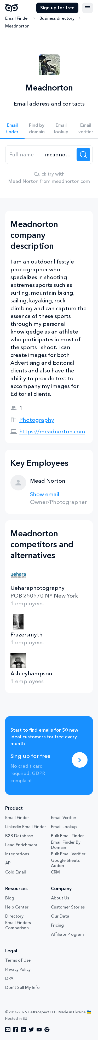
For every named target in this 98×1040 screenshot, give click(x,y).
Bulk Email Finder (67, 835)
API (8, 862)
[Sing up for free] (80, 760)
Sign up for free (57, 8)
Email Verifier (63, 817)
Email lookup (61, 128)
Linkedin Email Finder (25, 826)
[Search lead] (83, 154)
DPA (9, 978)
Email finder (12, 128)
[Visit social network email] (7, 1029)
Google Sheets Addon (65, 863)
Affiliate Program (67, 934)
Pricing (57, 925)
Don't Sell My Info (22, 987)
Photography (36, 420)
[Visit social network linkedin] (23, 1029)
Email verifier (85, 128)
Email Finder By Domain (65, 845)
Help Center (16, 907)
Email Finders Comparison (18, 925)
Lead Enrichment (21, 844)
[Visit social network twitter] (31, 1029)
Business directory (56, 18)
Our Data (60, 916)
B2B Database (19, 835)
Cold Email (15, 872)
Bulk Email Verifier (68, 853)
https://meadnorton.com (52, 431)
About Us (60, 897)
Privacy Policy (18, 969)
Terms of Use (18, 960)
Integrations (17, 853)
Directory (14, 916)
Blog (9, 897)
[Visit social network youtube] (39, 1029)
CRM (55, 872)
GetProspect (11, 8)
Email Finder (17, 18)
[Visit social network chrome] (47, 1029)
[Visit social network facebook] (15, 1029)
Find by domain (37, 128)
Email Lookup (64, 826)
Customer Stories (68, 907)
